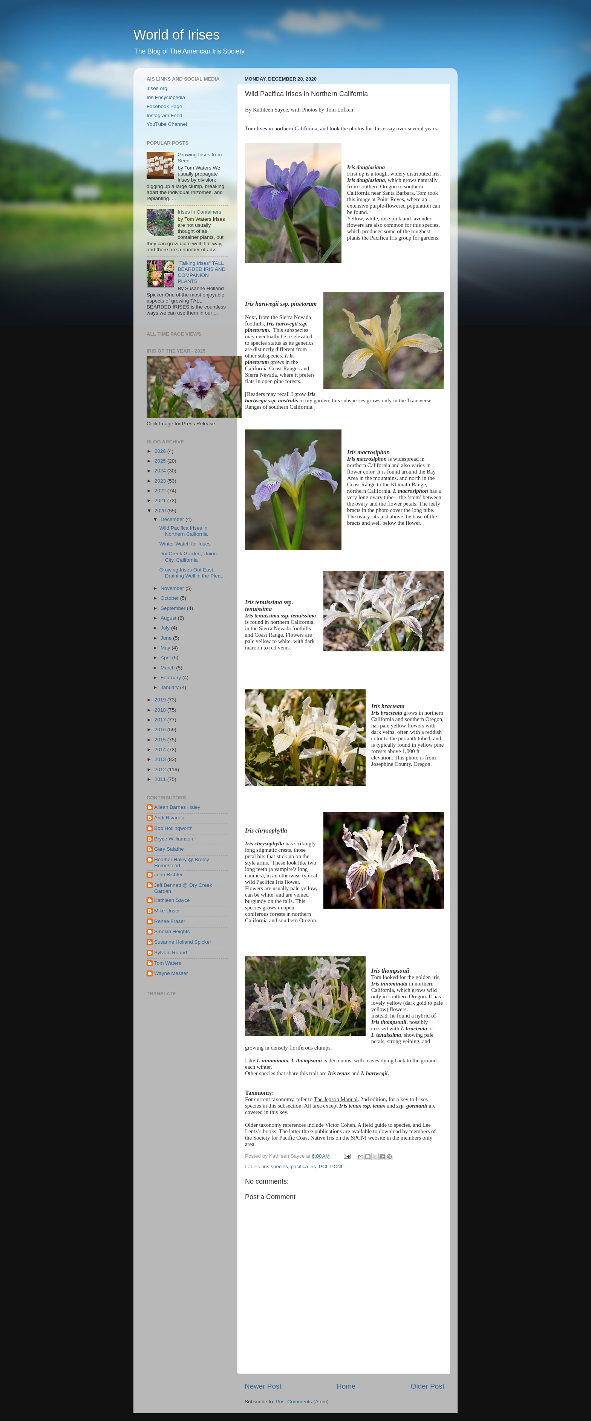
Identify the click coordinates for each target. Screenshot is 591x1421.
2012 (161, 769)
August (169, 618)
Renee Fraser (169, 921)
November (173, 588)
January (170, 687)
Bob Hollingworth (173, 828)
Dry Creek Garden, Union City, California (188, 556)
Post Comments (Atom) (302, 1401)
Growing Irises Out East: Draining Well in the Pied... (192, 573)
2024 (161, 471)
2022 (161, 491)
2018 (161, 710)
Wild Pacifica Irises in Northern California (183, 531)
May (166, 648)
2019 (161, 700)
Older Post (427, 1386)
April (166, 657)
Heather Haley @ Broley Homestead (181, 862)
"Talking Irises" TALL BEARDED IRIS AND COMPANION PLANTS (201, 272)
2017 (161, 720)
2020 (161, 510)
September (174, 608)
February (171, 677)
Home (346, 1386)
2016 (161, 729)
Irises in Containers (199, 212)
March (168, 668)
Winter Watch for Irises (185, 544)
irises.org (157, 88)
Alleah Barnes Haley (177, 807)
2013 (161, 759)
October (170, 598)
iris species (275, 1166)
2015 (161, 740)
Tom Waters (167, 963)
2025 (161, 461)
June (167, 638)
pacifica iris (303, 1166)
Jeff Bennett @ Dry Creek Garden (183, 888)
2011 (161, 779)
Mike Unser (167, 911)
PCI (323, 1166)
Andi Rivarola (169, 818)
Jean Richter (168, 874)
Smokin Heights (172, 931)
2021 (161, 500)
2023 (161, 481)
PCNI (336, 1166)
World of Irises (176, 35)
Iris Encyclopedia (166, 97)
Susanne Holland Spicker (182, 942)
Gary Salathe (169, 849)
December (173, 519)
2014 (161, 749)
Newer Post (263, 1386)
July (166, 628)
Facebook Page (164, 106)
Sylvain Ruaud (170, 952)
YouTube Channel (167, 124)
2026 (161, 451)
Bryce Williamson (173, 839)
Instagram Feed (164, 115)
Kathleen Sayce (172, 900)
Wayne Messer (171, 973)
